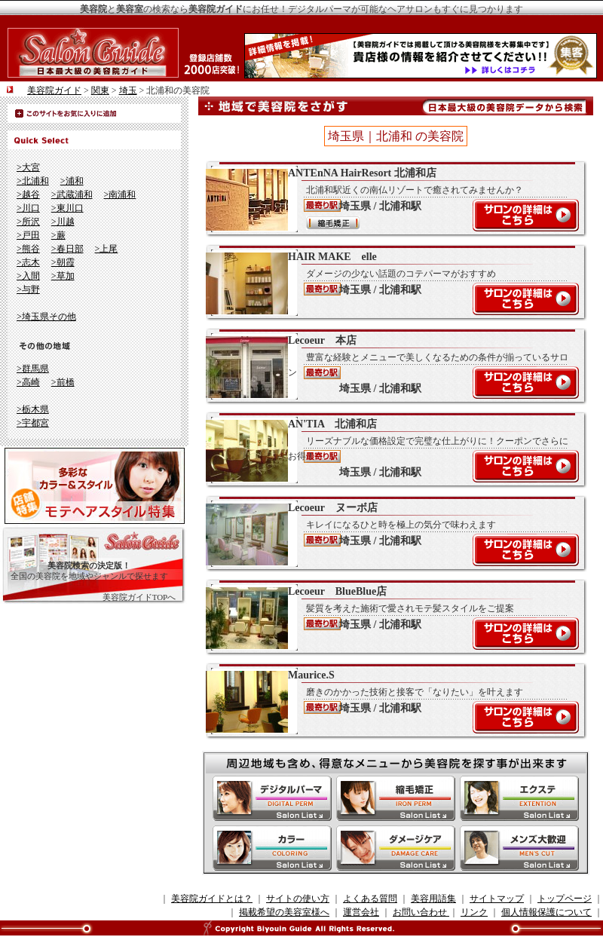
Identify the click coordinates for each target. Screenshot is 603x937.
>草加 (63, 276)
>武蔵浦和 (72, 194)
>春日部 (67, 248)
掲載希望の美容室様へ (284, 912)
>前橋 (63, 382)
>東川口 (67, 208)
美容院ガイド (54, 90)
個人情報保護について (546, 912)
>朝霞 (63, 262)
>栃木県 (33, 409)
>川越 (63, 221)
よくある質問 (370, 898)
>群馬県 (33, 368)
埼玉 (128, 90)
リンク (474, 912)
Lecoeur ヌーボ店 (388, 533)
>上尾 (106, 248)
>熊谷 (28, 248)
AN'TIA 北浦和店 (388, 450)
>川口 (28, 208)
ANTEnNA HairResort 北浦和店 (388, 199)
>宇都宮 (33, 423)
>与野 (28, 289)
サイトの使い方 (297, 898)
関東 (100, 90)
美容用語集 (433, 898)
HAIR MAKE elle (388, 282)
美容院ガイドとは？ (212, 898)
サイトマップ (497, 898)
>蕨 (58, 235)
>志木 (28, 262)
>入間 (28, 276)
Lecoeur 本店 (388, 366)
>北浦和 (33, 181)
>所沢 (28, 221)
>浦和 (72, 181)
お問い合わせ (421, 912)
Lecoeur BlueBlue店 (388, 617)
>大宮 (28, 167)
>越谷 (28, 194)
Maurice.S (388, 701)
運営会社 (361, 912)
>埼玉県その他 (46, 316)
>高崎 (28, 382)
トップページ (564, 898)
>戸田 (28, 235)
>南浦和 (120, 194)
